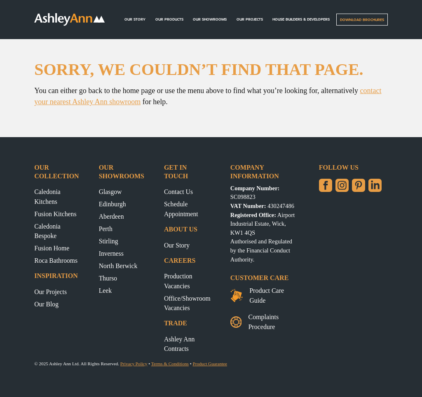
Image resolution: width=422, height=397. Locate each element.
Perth (106, 228)
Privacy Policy (134, 363)
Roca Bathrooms (55, 260)
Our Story (134, 19)
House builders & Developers (301, 19)
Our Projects (250, 19)
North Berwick (118, 265)
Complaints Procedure (254, 321)
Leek (105, 290)
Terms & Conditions (170, 363)
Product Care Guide (257, 295)
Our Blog (46, 304)
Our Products (169, 19)
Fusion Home (51, 248)
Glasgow (110, 191)
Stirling (108, 241)
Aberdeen (111, 216)
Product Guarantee (209, 363)
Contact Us (178, 191)
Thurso (108, 278)
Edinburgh (112, 204)
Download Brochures (362, 19)
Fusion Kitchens (55, 213)
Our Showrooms (210, 19)
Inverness (111, 253)
